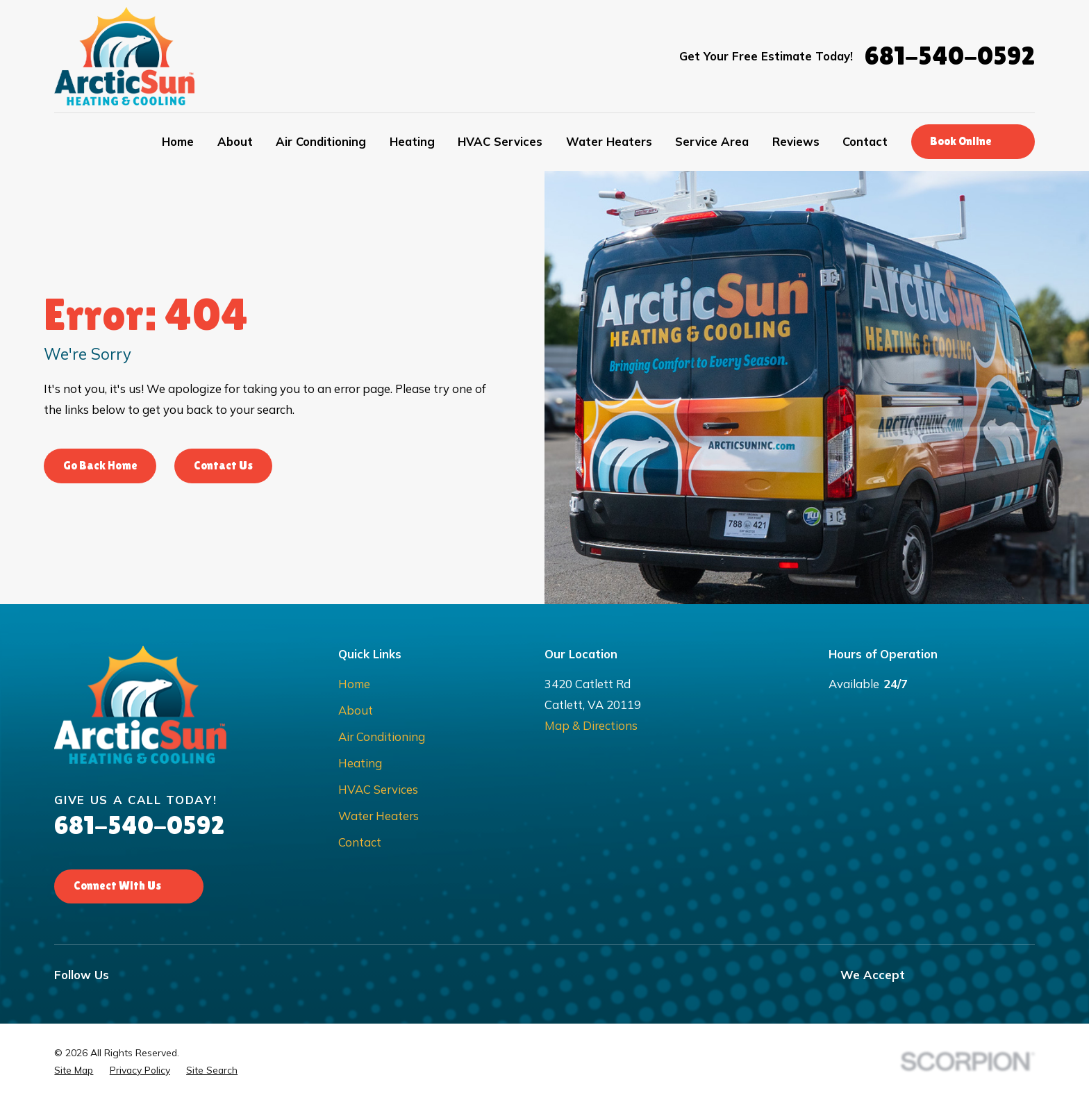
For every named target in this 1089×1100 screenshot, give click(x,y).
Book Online (972, 141)
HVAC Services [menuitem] (500, 141)
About (355, 710)
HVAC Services (378, 789)
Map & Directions (591, 725)
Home (354, 683)
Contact (359, 842)
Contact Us (223, 465)
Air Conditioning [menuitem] (321, 141)
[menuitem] (73, 1070)
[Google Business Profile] (197, 975)
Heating (360, 763)
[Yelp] (231, 975)
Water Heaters (378, 815)
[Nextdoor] (264, 975)
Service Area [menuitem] (712, 141)
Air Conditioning (381, 736)
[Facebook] (129, 975)
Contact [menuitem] (865, 141)
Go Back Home (100, 465)
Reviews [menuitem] (796, 141)
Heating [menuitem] (412, 141)
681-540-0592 (950, 56)
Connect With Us (129, 885)
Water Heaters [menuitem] (609, 141)
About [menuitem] (235, 141)
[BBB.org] (298, 975)
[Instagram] (163, 975)
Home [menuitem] (178, 141)
